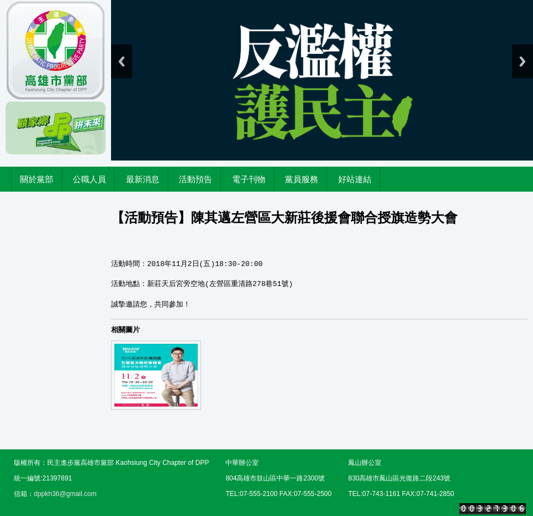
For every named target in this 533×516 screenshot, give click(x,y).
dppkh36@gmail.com (65, 494)
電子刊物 (248, 179)
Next (522, 61)
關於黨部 (36, 179)
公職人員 (89, 179)
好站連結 (354, 179)
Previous (121, 61)
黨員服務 (301, 179)
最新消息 (142, 179)
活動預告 (195, 179)
